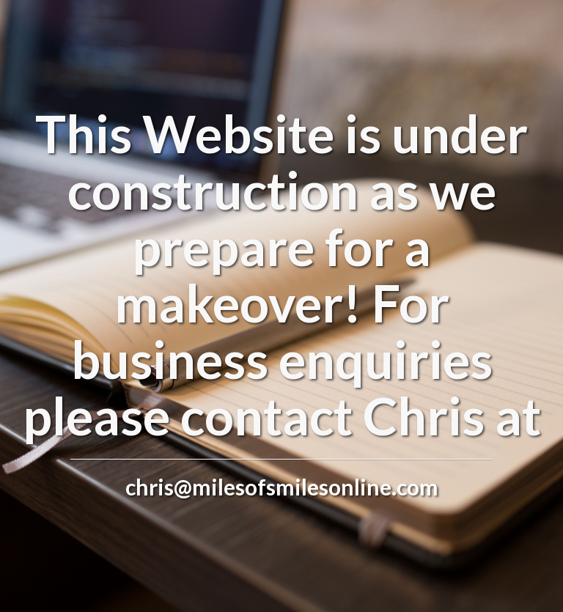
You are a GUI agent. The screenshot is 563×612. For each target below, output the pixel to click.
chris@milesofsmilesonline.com (281, 486)
